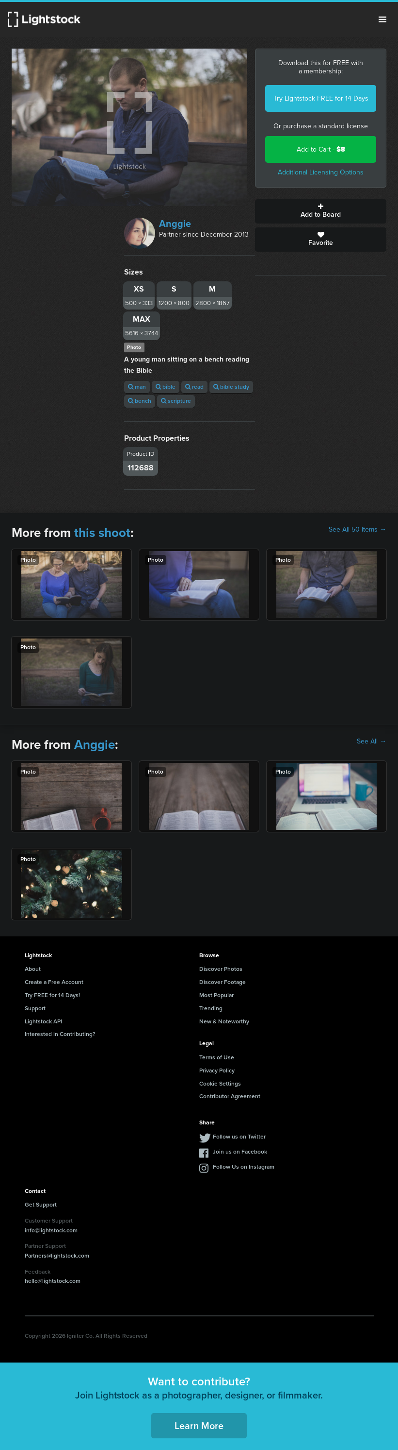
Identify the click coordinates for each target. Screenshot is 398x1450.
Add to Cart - (321, 149)
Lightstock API (43, 1021)
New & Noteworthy (224, 1021)
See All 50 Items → (357, 530)
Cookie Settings (220, 1083)
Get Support (41, 1204)
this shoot (102, 532)
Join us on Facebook (240, 1151)
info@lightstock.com (51, 1230)
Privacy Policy (217, 1070)
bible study (231, 386)
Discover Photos (220, 969)
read (194, 386)
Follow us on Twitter (239, 1136)
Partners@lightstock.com (57, 1255)
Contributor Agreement (229, 1096)
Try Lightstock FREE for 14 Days (320, 98)
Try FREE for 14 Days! (52, 995)
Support (35, 1008)
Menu (382, 19)
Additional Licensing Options (321, 172)
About (33, 969)
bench (139, 401)
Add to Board (321, 211)
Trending (211, 1008)
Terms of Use (216, 1057)
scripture (176, 401)
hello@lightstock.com (52, 1281)
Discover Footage (222, 982)
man (137, 386)
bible (165, 386)
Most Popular (216, 995)
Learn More (199, 1425)
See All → (371, 741)
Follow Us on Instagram (243, 1166)
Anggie (175, 223)
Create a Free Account (54, 982)
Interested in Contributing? (60, 1034)
